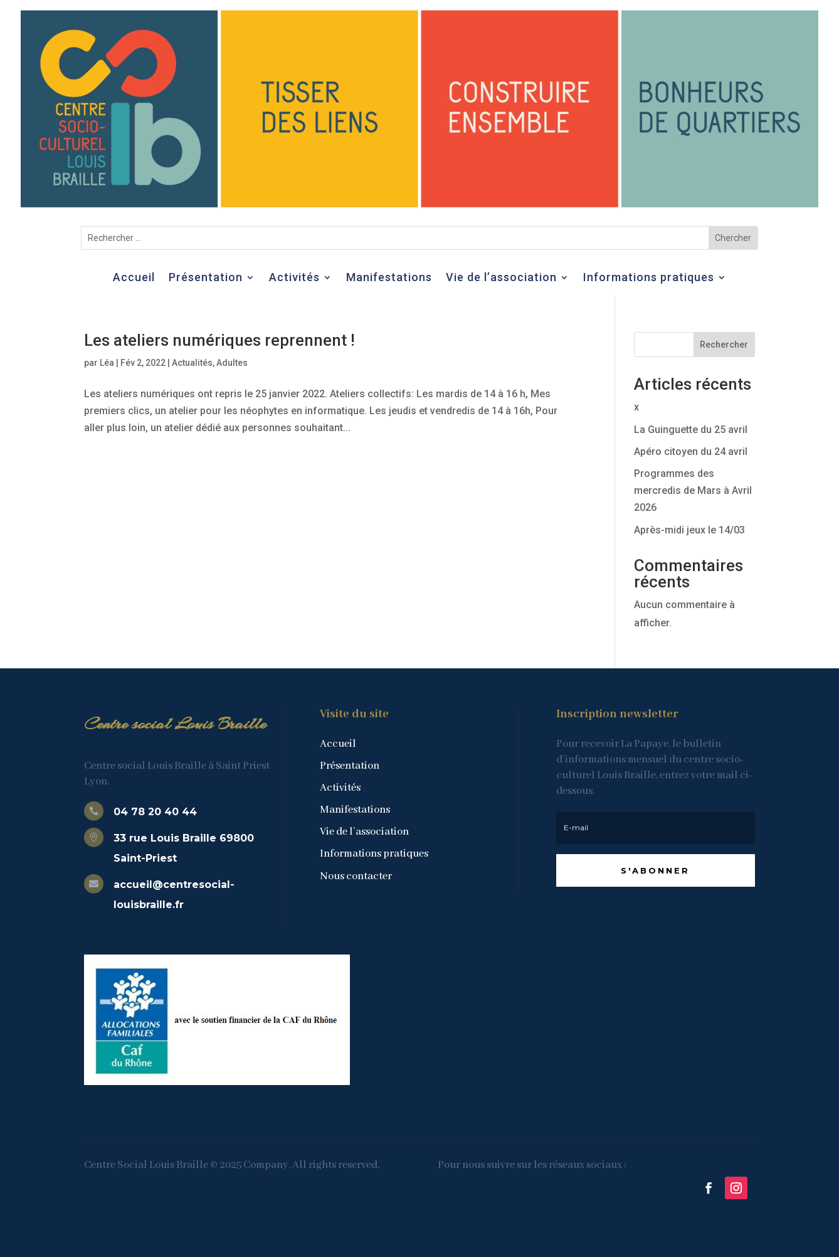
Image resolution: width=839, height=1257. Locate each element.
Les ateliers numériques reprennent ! (219, 340)
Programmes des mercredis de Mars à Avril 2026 (693, 490)
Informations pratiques (648, 278)
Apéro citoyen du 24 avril (690, 451)
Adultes (232, 363)
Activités (294, 278)
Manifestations (389, 278)
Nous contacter (356, 876)
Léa (107, 363)
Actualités (192, 363)
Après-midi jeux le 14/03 (689, 530)
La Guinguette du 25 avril (690, 430)
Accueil (134, 278)
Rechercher (724, 345)
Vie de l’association (501, 278)
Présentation (206, 278)
